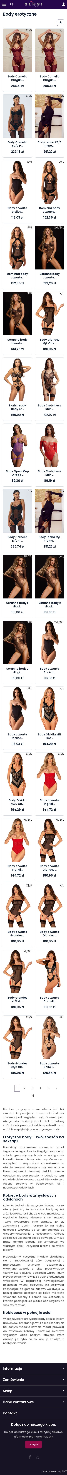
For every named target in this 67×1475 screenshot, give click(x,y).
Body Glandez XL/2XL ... (17, 999)
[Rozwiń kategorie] (4, 4)
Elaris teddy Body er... (17, 407)
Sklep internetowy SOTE (54, 1471)
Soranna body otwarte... (49, 275)
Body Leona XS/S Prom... (49, 144)
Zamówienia (33, 1379)
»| (33, 1096)
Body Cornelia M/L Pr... (17, 539)
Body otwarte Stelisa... (17, 210)
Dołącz (33, 1444)
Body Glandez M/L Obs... (49, 341)
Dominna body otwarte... (49, 210)
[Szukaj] (11, 4)
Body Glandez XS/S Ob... (17, 1065)
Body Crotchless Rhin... (49, 407)
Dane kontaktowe (33, 1402)
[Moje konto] (63, 4)
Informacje (33, 1368)
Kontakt (10, 1413)
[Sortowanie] (60, 23)
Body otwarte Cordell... (49, 999)
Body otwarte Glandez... (49, 868)
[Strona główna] (33, 4)
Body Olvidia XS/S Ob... (17, 802)
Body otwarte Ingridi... (49, 802)
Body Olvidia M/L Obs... (49, 736)
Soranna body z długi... (17, 604)
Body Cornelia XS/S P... (17, 144)
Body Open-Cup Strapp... (17, 473)
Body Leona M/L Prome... (50, 539)
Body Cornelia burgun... (17, 78)
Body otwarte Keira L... (49, 1065)
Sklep (33, 1391)
